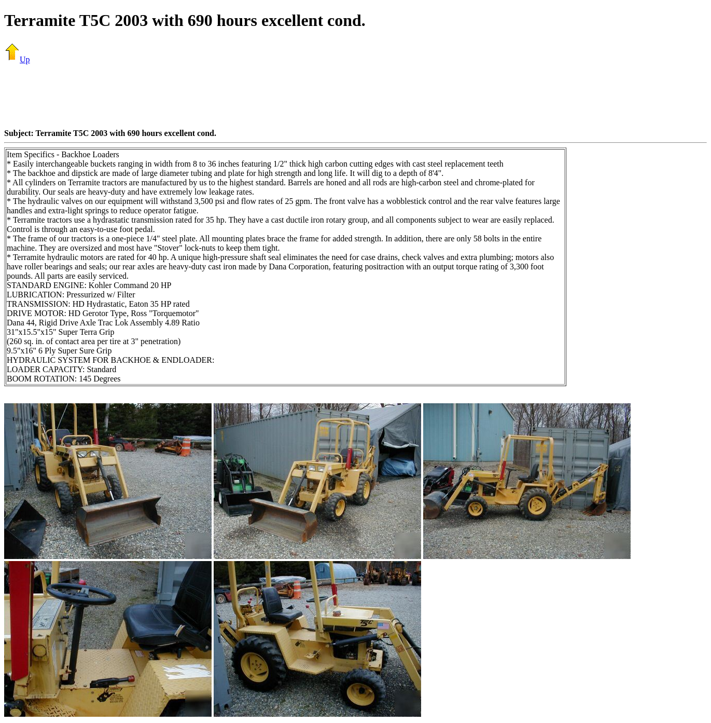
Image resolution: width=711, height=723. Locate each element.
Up (17, 59)
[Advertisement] (356, 96)
